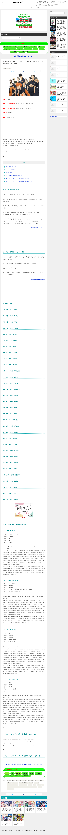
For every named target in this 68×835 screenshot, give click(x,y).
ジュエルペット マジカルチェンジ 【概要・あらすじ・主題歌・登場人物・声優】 (18, 810)
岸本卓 (34, 784)
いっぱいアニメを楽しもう (12, 2)
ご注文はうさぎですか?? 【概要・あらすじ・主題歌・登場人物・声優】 (6, 809)
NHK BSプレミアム (23, 780)
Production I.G (31, 780)
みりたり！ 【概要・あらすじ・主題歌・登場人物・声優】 (6, 823)
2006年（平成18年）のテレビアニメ (61, 74)
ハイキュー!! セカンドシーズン (12, 784)
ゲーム (20, 7)
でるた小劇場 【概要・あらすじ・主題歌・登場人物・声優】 (61, 40)
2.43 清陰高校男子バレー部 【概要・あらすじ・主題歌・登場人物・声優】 (61, 99)
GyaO (17, 780)
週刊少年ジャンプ (10, 789)
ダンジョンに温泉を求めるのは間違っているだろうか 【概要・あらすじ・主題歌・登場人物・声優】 (61, 46)
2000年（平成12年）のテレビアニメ (61, 110)
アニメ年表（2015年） (23, 782)
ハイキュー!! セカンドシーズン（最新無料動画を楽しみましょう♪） (19, 181)
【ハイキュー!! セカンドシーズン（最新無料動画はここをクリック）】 (24, 764)
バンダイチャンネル (23, 784)
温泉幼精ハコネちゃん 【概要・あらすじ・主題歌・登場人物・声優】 (36, 830)
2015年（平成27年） (7, 68)
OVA (16, 7)
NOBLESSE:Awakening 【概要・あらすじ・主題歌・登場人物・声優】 (61, 28)
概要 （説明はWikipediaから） (12, 166)
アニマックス (15, 782)
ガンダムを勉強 (4, 7)
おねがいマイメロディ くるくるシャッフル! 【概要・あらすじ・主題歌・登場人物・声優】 (61, 93)
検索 (51, 11)
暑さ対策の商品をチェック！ (24, 56)
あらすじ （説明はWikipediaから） (13, 169)
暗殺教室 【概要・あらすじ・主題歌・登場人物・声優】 (18, 823)
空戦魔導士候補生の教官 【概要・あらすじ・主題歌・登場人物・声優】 (41, 809)
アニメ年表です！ (60, 62)
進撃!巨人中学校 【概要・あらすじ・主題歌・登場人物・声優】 (13, 830)
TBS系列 (36, 780)
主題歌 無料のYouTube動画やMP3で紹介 (14, 175)
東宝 (43, 784)
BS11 (13, 780)
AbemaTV (9, 780)
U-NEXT (41, 780)
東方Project (32, 7)
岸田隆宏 (38, 784)
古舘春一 (29, 784)
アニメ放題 (31, 782)
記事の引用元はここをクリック (38, 227)
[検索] (11, 38)
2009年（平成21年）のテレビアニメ (61, 68)
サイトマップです (48, 7)
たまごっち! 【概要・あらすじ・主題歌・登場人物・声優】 (61, 86)
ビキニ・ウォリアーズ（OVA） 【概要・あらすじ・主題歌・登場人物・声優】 (60, 22)
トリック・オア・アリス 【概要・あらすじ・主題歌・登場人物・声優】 (61, 34)
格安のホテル (39, 7)
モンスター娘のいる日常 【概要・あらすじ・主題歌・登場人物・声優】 (29, 809)
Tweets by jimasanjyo (54, 116)
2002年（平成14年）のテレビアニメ (61, 104)
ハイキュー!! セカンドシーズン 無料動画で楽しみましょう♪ (18, 178)
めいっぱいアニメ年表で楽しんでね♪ (61, 56)
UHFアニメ (9, 782)
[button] (23, 20)
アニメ (11, 7)
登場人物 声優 (9, 172)
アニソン (26, 7)
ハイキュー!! (36, 782)
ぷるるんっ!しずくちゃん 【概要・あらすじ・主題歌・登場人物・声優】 (61, 81)
